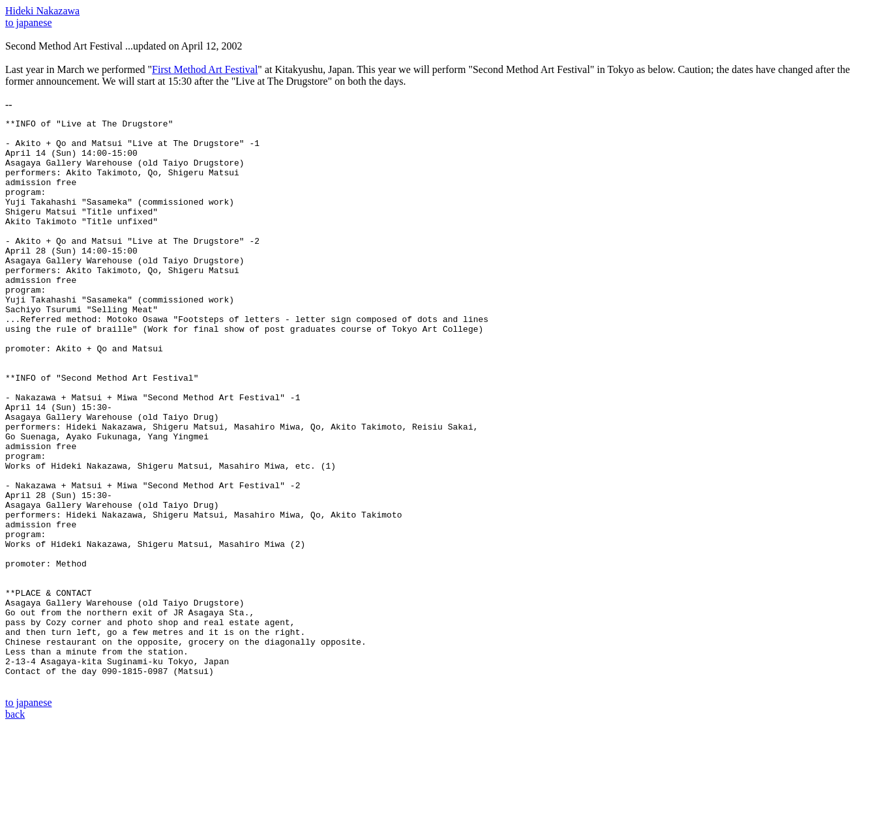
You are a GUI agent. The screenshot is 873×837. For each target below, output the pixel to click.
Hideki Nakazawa (42, 10)
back (15, 825)
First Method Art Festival (205, 69)
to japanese (28, 22)
